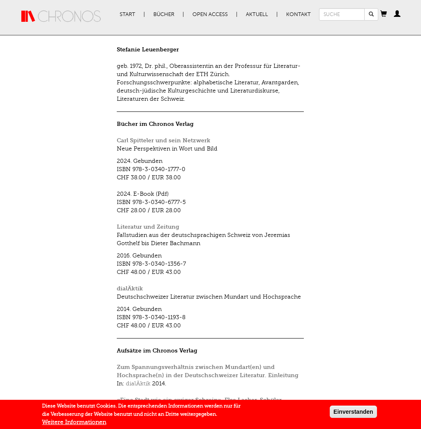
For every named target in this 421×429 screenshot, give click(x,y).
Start (127, 14)
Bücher (163, 14)
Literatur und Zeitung (148, 226)
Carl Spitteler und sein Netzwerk (163, 140)
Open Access (210, 14)
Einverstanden (353, 413)
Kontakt (298, 14)
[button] (383, 14)
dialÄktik (130, 288)
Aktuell (257, 14)
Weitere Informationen (74, 424)
